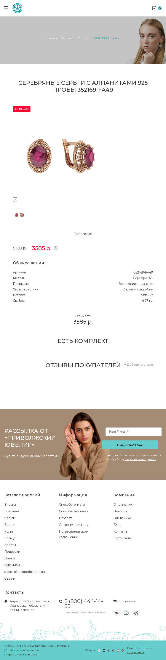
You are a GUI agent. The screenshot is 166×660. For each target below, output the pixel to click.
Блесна (10, 505)
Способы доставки (73, 511)
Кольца (9, 538)
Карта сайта (122, 538)
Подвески (12, 552)
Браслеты (11, 511)
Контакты (120, 531)
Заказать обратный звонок (85, 612)
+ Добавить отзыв (138, 365)
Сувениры (12, 565)
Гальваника (122, 518)
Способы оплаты (72, 505)
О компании (122, 505)
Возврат (65, 518)
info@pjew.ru (129, 601)
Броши (9, 525)
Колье (9, 531)
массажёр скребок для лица (26, 572)
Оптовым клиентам (74, 525)
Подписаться (130, 445)
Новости (120, 511)
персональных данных (140, 459)
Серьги (9, 518)
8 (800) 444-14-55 (83, 603)
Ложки (9, 558)
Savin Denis (30, 654)
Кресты (10, 545)
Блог (117, 525)
